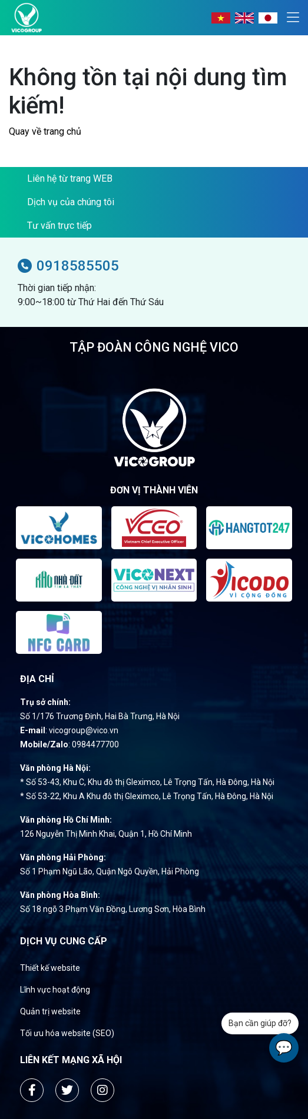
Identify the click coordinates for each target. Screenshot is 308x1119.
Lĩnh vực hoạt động (55, 989)
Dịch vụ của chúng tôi (70, 202)
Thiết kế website (50, 968)
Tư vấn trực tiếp (59, 225)
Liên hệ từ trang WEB (69, 178)
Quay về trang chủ (45, 131)
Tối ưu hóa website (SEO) (67, 1033)
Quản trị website (50, 1011)
